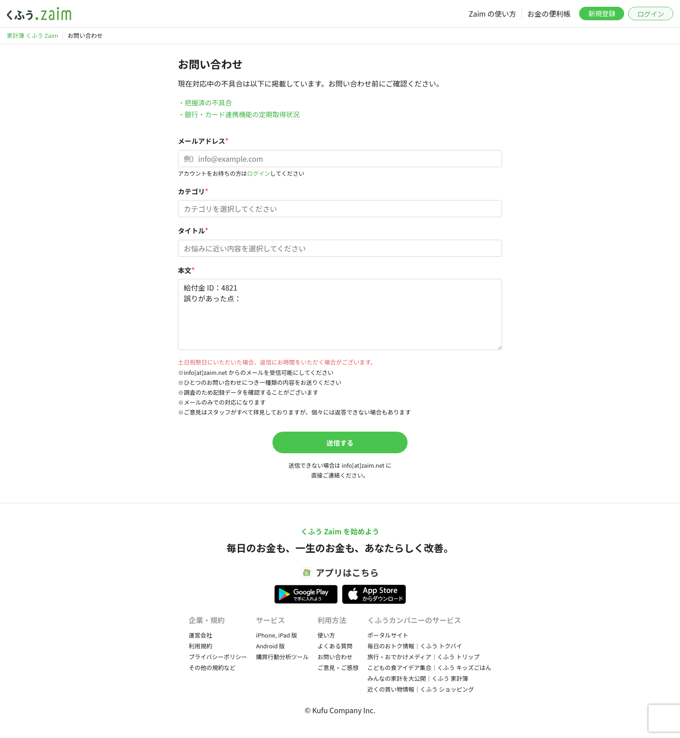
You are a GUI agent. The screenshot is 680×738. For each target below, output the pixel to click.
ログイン (650, 13)
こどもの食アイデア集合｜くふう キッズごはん (429, 667)
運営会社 (200, 635)
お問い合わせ (335, 656)
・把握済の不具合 (205, 102)
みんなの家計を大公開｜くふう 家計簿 (417, 678)
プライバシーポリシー (218, 656)
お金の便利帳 (549, 13)
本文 (186, 270)
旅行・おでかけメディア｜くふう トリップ (423, 656)
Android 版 (270, 646)
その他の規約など (212, 667)
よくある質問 (335, 646)
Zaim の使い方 (492, 13)
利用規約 (200, 646)
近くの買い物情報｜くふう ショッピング (420, 689)
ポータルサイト (387, 635)
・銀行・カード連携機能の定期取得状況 (238, 114)
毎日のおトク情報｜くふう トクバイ (414, 646)
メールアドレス (203, 141)
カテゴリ (193, 191)
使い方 (326, 635)
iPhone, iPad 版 (276, 635)
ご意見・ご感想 (337, 667)
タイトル (193, 230)
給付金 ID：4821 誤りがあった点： (340, 314)
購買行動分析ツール (282, 656)
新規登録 (601, 13)
